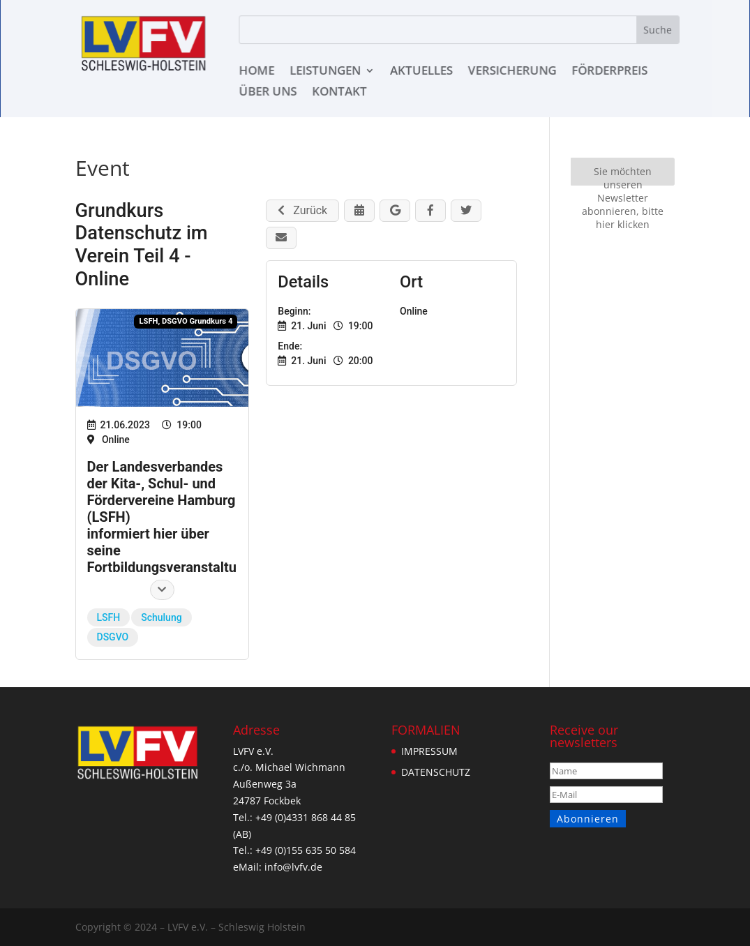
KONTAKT (340, 93)
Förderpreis (611, 72)
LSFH (109, 617)
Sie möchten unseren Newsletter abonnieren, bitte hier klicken (622, 175)
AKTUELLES (422, 72)
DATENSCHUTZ (435, 772)
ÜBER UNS (269, 93)
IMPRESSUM (429, 751)
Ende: (290, 346)
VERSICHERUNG (513, 72)
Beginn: (294, 311)
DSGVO (113, 637)
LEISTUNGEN (326, 72)
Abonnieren (587, 818)
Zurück (302, 210)
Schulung (161, 617)
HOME (258, 72)
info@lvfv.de (291, 866)
